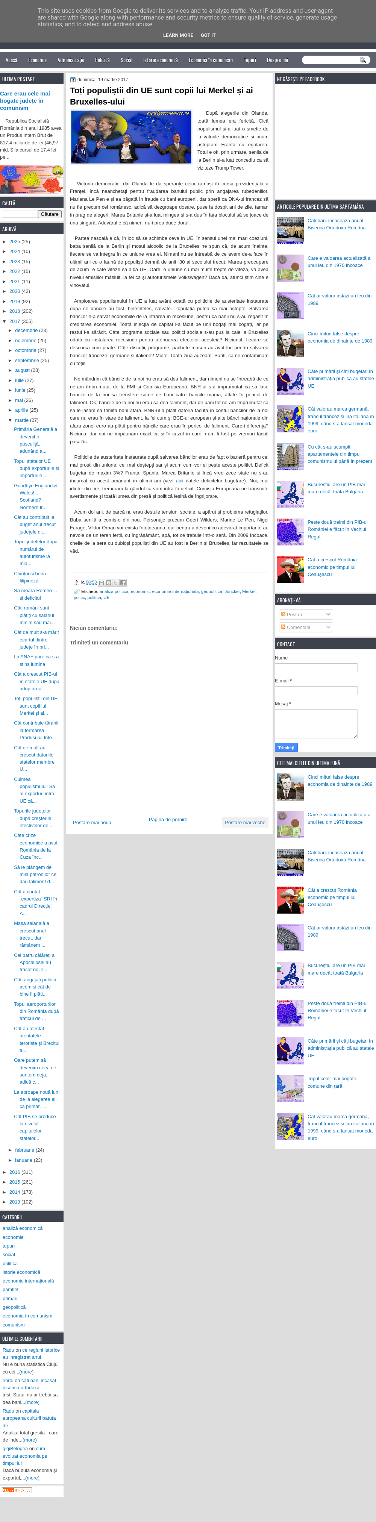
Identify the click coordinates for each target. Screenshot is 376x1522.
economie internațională (175, 591)
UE (106, 597)
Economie (37, 60)
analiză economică (23, 1228)
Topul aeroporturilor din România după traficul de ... (36, 1011)
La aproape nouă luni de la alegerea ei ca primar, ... (36, 1099)
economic (140, 591)
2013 (15, 1202)
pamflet (10, 1289)
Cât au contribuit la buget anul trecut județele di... (35, 524)
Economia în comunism (211, 60)
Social (126, 60)
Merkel (248, 591)
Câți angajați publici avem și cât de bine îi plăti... (35, 987)
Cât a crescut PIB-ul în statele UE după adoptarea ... (36, 681)
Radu (8, 1350)
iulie (20, 380)
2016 (15, 1172)
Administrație (71, 60)
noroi (8, 1380)
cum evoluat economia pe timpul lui (25, 1456)
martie (22, 420)
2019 (15, 301)
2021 (15, 281)
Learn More (178, 35)
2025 (15, 241)
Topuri (250, 60)
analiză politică (114, 591)
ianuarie (24, 1160)
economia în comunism (27, 1316)
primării (10, 1298)
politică (94, 597)
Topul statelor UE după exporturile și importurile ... (36, 468)
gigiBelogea (15, 1448)
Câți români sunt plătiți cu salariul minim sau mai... (34, 615)
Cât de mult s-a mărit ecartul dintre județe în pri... (36, 639)
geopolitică (211, 591)
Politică (102, 60)
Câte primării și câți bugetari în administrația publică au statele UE (341, 378)
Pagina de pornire (168, 819)
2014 (15, 1192)
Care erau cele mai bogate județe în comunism (25, 100)
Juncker (232, 591)
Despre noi (277, 60)
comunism (14, 1325)
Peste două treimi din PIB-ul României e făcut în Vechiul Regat (337, 529)
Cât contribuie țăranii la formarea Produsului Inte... (36, 730)
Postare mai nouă (92, 822)
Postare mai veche (245, 822)
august (23, 370)
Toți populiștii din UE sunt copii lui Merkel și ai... (36, 706)
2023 (15, 261)
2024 (15, 251)
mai (19, 400)
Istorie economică (160, 60)
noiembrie (26, 340)
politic (79, 597)
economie (13, 1237)
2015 (15, 1182)
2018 (15, 311)
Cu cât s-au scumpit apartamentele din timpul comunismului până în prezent (340, 454)
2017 (15, 321)
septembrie (27, 360)
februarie (25, 1150)
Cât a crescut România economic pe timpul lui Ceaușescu (332, 567)
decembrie (27, 330)
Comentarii (295, 627)
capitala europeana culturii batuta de (29, 1418)
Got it (208, 35)
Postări (291, 614)
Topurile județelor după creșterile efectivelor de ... (34, 818)
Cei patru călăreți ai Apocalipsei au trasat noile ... (35, 962)
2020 (15, 291)
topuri (9, 1246)
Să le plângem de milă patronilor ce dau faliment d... (35, 874)
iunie (21, 390)
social (9, 1254)
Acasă (11, 60)
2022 (15, 271)
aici (180, 481)
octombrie (26, 350)
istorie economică (21, 1272)
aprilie (22, 410)
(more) (26, 1372)
